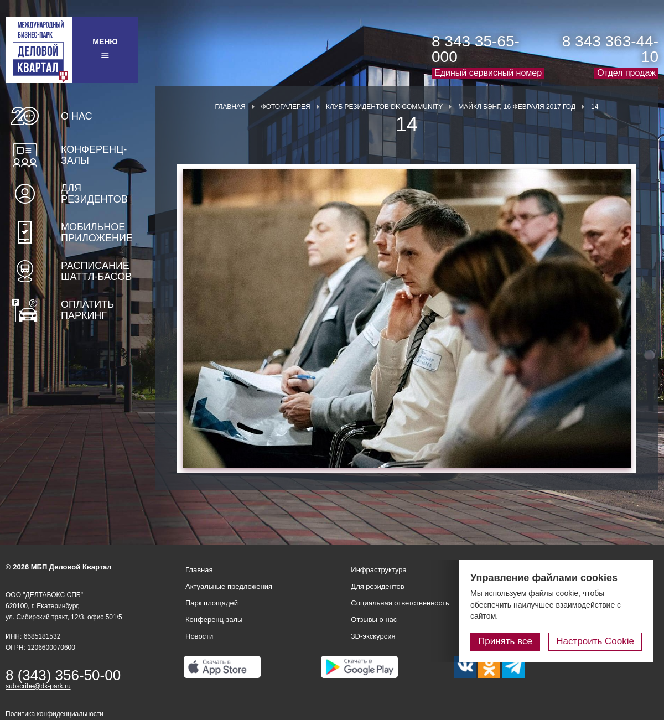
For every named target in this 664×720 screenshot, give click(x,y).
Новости (199, 636)
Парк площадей (211, 603)
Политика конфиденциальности (54, 714)
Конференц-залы (94, 155)
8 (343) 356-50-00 (63, 675)
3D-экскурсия (373, 636)
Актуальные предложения (228, 586)
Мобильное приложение (97, 232)
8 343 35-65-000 (476, 49)
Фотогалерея (285, 107)
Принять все (505, 641)
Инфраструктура (378, 570)
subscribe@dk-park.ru (38, 686)
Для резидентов (94, 194)
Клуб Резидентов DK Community (384, 107)
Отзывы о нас (374, 619)
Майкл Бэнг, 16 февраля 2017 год (516, 107)
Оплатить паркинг (87, 310)
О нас (76, 116)
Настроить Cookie (595, 641)
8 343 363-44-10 (610, 49)
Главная (230, 107)
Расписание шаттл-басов (96, 271)
